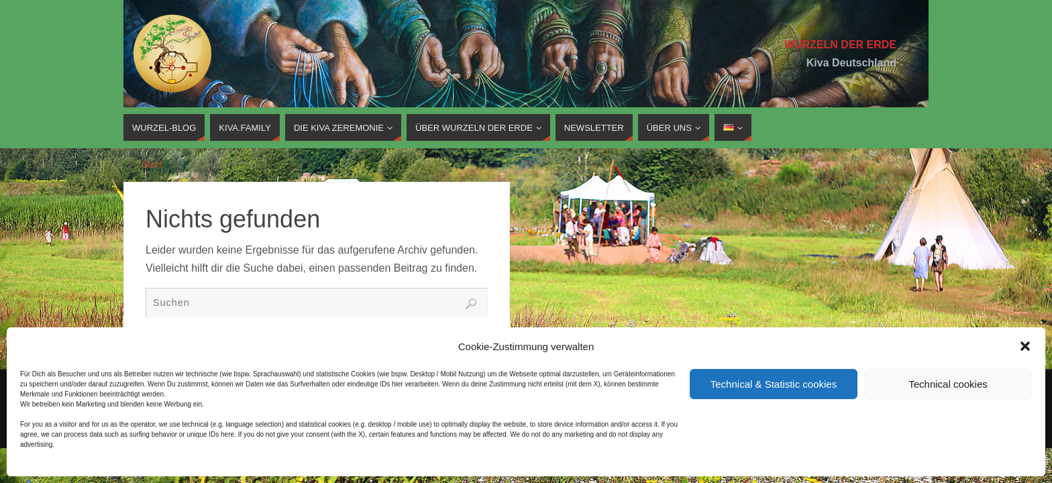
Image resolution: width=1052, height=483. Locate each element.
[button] (1025, 346)
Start (152, 164)
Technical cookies (948, 384)
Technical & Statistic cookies (774, 384)
